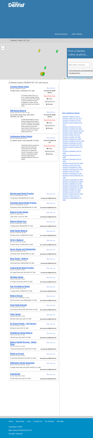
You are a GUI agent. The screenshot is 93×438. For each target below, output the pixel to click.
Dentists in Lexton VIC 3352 (71, 192)
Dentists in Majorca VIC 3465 (72, 139)
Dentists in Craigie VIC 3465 (71, 137)
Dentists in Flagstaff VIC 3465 (72, 167)
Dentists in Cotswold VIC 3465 (72, 173)
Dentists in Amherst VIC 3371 (72, 127)
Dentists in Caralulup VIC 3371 (72, 129)
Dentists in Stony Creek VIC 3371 (73, 131)
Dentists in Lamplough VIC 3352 (73, 181)
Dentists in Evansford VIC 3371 (72, 145)
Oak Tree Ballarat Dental (20, 286)
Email (50, 99)
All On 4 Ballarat (16, 240)
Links (29, 421)
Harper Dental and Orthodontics (23, 249)
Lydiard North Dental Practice (22, 268)
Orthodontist (15, 374)
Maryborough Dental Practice (22, 193)
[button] (45, 68)
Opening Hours (50, 101)
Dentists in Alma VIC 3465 (71, 171)
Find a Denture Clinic (74, 73)
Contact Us (37, 421)
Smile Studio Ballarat (18, 230)
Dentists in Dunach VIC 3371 (72, 120)
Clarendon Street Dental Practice (23, 203)
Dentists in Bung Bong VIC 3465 (73, 163)
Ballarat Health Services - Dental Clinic (23, 343)
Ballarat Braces (16, 295)
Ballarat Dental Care (18, 221)
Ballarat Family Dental (19, 212)
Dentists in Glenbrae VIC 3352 (72, 184)
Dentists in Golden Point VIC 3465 (73, 141)
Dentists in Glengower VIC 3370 (73, 169)
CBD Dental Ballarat (18, 110)
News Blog (20, 421)
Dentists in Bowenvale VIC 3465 (73, 194)
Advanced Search (61, 34)
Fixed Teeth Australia (18, 305)
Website (50, 104)
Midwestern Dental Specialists (22, 363)
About (11, 421)
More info (50, 88)
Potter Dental (15, 314)
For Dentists (49, 421)
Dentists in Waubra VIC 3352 (72, 190)
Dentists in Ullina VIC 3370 (71, 196)
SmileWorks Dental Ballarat (21, 333)
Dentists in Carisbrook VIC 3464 (73, 179)
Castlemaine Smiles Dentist (21, 136)
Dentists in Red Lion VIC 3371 (72, 118)
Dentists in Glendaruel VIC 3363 (73, 186)
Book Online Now (49, 96)
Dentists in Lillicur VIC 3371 (71, 135)
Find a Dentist (77, 34)
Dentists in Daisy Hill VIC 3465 (72, 133)
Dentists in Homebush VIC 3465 (73, 188)
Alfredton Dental (16, 277)
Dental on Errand (17, 353)
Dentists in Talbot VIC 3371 (71, 116)
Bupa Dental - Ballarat (19, 258)
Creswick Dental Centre (19, 86)
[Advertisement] (56, 16)
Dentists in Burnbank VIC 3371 (72, 143)
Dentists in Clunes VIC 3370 (71, 165)
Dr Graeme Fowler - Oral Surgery (23, 323)
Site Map (60, 421)
